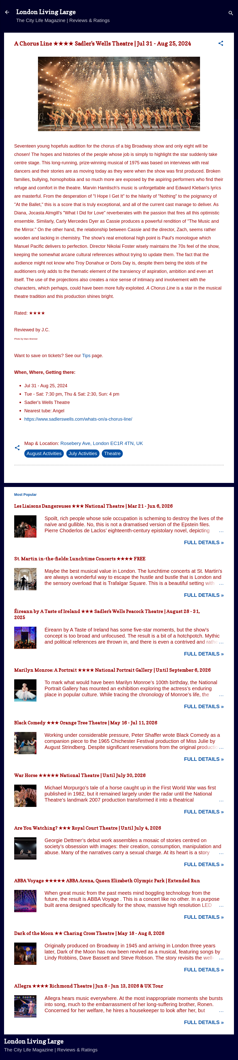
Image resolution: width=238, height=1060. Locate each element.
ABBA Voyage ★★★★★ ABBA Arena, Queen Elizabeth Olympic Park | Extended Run (107, 880)
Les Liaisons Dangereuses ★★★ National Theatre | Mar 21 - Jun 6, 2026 (93, 506)
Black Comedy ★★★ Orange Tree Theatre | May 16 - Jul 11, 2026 (85, 722)
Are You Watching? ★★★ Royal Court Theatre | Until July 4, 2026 (87, 828)
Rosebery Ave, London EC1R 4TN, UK (102, 443)
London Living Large (45, 12)
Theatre (112, 453)
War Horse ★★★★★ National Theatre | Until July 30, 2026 (80, 775)
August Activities (44, 453)
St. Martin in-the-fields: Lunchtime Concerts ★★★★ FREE (79, 558)
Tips (86, 355)
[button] (221, 44)
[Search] (231, 14)
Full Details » (204, 542)
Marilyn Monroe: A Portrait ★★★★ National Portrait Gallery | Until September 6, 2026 (112, 670)
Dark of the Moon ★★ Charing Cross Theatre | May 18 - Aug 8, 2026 (89, 933)
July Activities (83, 453)
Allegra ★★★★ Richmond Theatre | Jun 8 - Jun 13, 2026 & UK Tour (88, 986)
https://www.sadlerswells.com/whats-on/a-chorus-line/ (78, 419)
